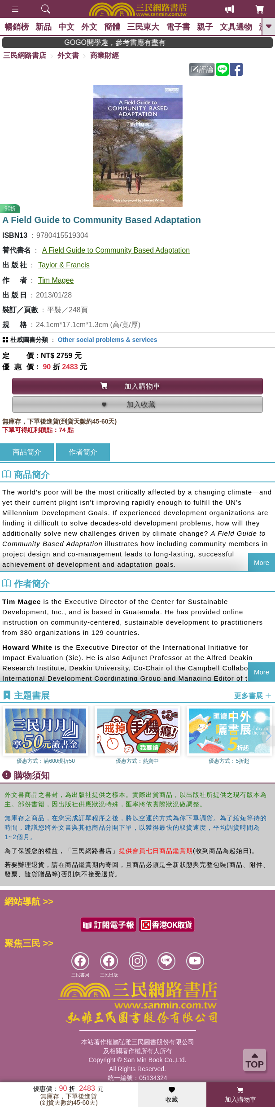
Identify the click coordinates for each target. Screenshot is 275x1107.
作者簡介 (83, 452)
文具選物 (236, 26)
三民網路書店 (24, 55)
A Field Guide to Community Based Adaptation (116, 250)
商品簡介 (27, 452)
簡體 (112, 26)
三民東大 (143, 26)
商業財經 (104, 55)
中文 (66, 26)
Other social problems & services (107, 339)
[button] (268, 736)
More (261, 562)
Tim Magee (56, 280)
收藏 (172, 1095)
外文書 (68, 55)
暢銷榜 (16, 26)
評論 (202, 69)
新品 (43, 26)
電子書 (178, 26)
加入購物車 (240, 1095)
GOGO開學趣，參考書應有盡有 (127, 42)
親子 (205, 26)
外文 (89, 26)
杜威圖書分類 (29, 339)
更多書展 (253, 696)
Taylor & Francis (64, 265)
